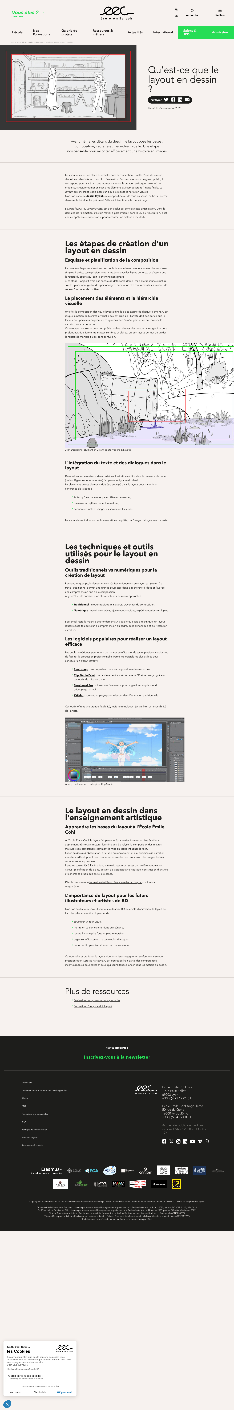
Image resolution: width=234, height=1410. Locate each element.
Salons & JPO (189, 32)
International (163, 32)
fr (176, 9)
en (176, 16)
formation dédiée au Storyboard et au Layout (115, 882)
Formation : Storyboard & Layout (93, 1006)
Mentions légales (30, 1137)
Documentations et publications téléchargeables (44, 1090)
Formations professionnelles (35, 1114)
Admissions (27, 1082)
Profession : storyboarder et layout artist (97, 1000)
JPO (24, 1121)
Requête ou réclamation (33, 1145)
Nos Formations (41, 32)
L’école (17, 32)
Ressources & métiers (103, 32)
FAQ (24, 1106)
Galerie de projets (69, 32)
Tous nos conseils (36, 42)
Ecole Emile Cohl (18, 42)
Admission (220, 32)
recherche (192, 13)
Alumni (25, 1098)
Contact (219, 15)
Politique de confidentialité (34, 1129)
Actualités (135, 32)
